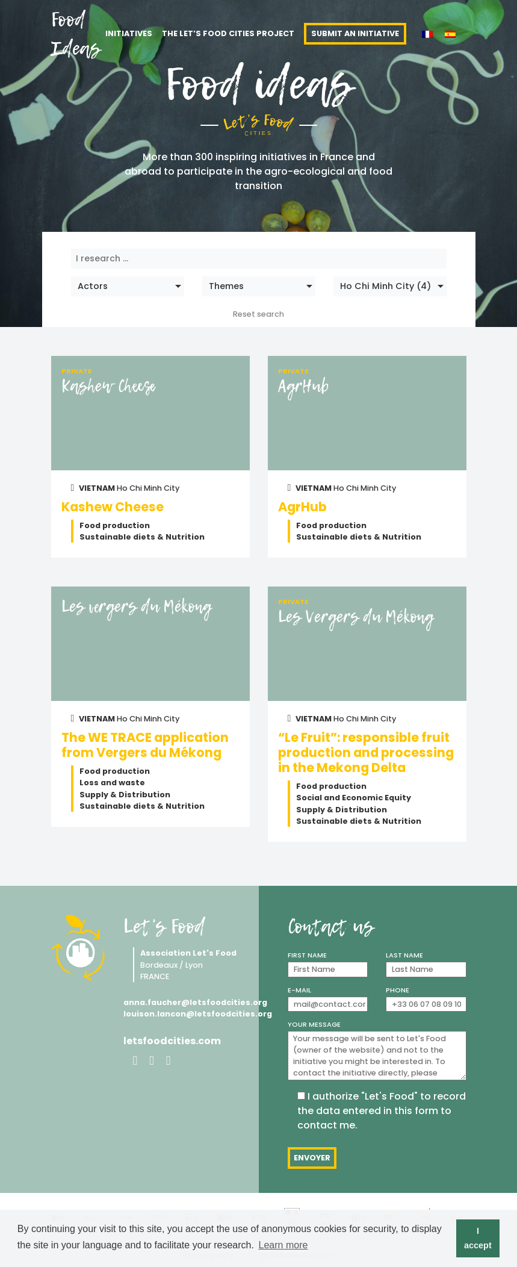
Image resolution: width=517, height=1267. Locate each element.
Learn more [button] (283, 1245)
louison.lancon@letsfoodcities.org (186, 1014)
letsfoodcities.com (172, 1041)
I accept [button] (478, 1238)
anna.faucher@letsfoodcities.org (186, 1002)
